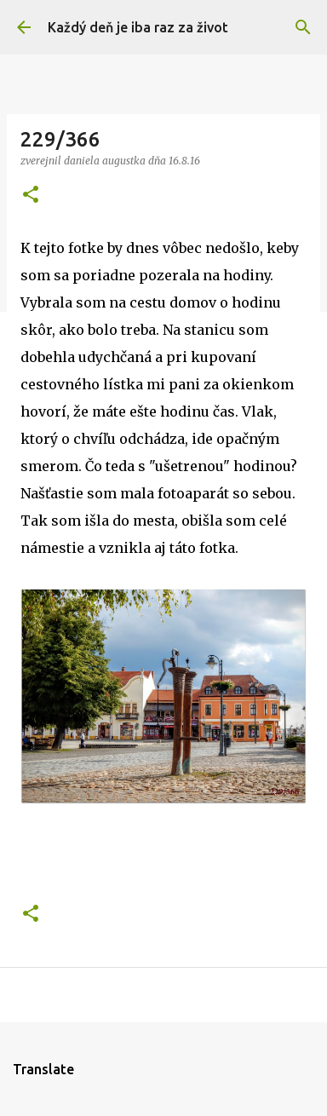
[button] (30, 195)
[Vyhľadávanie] (303, 27)
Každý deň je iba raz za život (138, 27)
